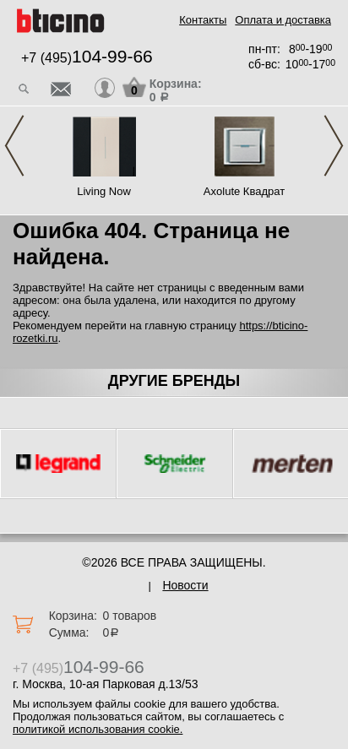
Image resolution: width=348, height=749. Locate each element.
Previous (14, 145)
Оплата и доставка (283, 20)
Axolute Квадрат (244, 191)
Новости (185, 585)
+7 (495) (87, 58)
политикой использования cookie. (97, 729)
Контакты (202, 20)
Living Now (104, 191)
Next (334, 145)
